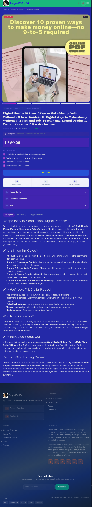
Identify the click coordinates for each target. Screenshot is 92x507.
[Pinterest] (68, 462)
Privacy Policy (53, 403)
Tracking (6, 445)
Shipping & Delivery (10, 431)
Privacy (76, 498)
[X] (62, 462)
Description (9, 215)
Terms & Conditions (55, 399)
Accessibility (85, 498)
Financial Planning (33, 9)
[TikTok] (80, 462)
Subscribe (62, 487)
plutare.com (52, 430)
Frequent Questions (14, 409)
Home (5, 9)
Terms (70, 498)
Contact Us (11, 417)
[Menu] (87, 3)
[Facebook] (50, 462)
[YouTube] (74, 462)
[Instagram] (56, 462)
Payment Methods (10, 438)
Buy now (46, 173)
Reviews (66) (21, 215)
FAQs (5, 442)
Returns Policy (8, 434)
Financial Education (16, 9)
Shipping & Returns (37, 215)
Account (51, 406)
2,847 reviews (22, 128)
